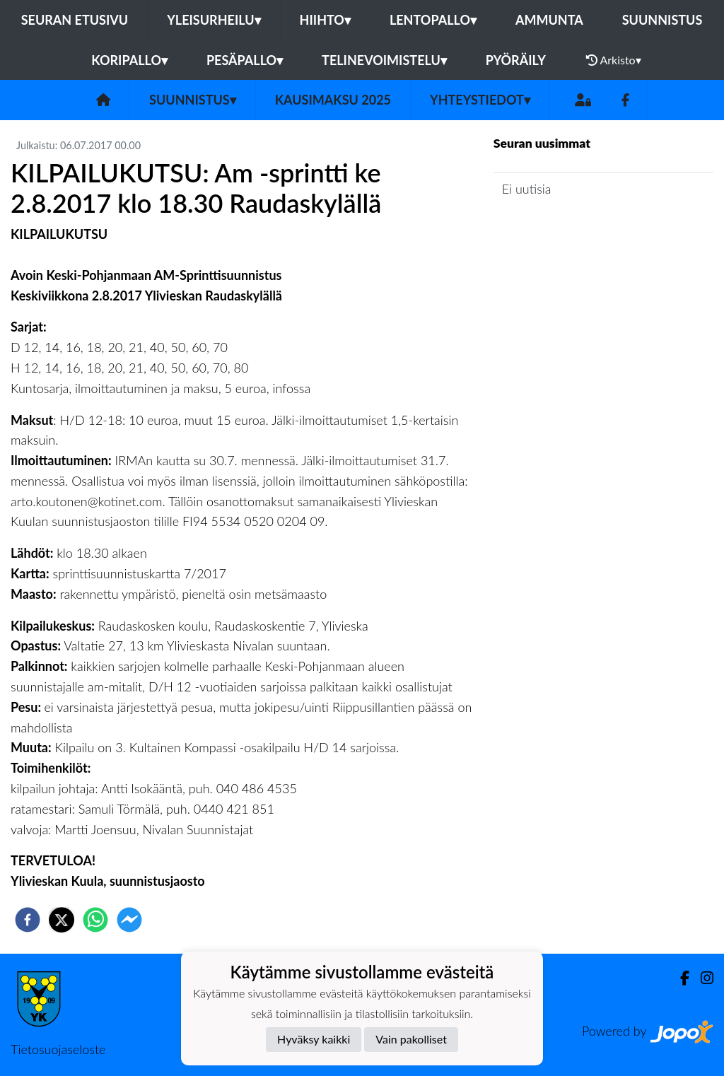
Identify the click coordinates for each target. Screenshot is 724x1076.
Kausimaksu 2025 (333, 99)
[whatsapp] (95, 919)
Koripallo (129, 60)
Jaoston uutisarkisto (557, 228)
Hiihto (325, 20)
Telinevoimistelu (384, 60)
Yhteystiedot (480, 99)
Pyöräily (516, 60)
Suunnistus (662, 20)
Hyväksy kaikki (313, 1039)
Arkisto (613, 60)
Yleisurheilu (213, 20)
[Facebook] (625, 100)
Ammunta (549, 20)
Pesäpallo (244, 60)
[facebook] (27, 919)
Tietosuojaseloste (58, 1049)
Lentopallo (433, 20)
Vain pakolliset (411, 1039)
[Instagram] (701, 978)
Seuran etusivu (75, 20)
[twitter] (61, 919)
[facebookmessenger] (129, 919)
